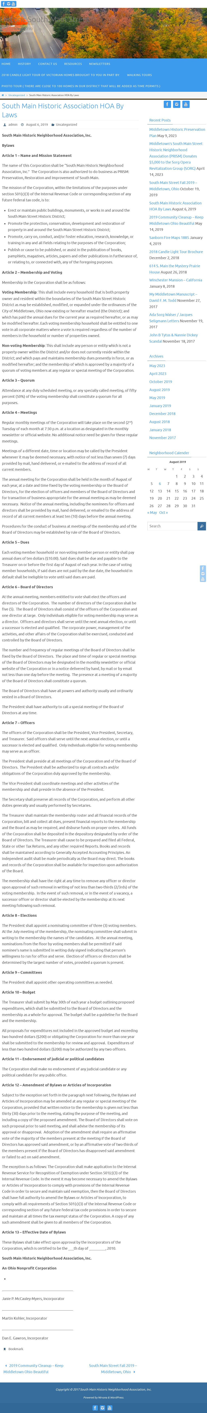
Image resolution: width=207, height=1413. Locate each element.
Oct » (163, 512)
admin (12, 125)
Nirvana (102, 1397)
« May (152, 512)
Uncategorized (16, 95)
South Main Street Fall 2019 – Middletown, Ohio (113, 1368)
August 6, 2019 (37, 125)
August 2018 (159, 422)
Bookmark (15, 1349)
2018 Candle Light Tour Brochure (176, 252)
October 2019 (160, 382)
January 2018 (160, 430)
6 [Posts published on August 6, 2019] (160, 484)
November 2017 (162, 438)
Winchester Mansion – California (175, 280)
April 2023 (157, 374)
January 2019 (160, 406)
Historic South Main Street (45, 19)
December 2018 (162, 414)
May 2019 (157, 398)
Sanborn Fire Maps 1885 (169, 238)
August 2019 (159, 390)
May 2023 (157, 366)
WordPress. (117, 1397)
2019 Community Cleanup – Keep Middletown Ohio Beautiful (33, 1368)
